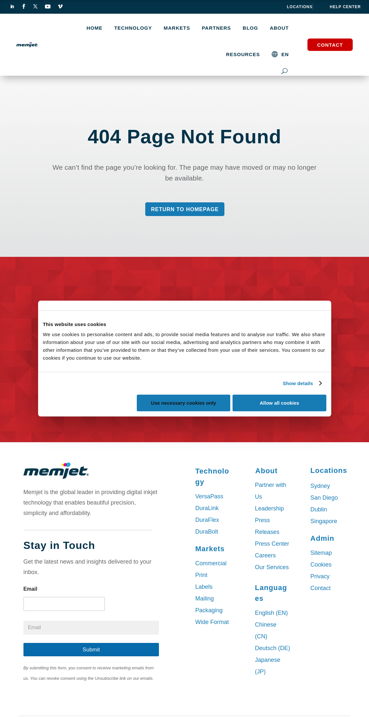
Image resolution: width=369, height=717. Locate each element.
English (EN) (271, 613)
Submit (91, 650)
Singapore (323, 521)
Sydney (320, 486)
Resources (243, 54)
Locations (300, 7)
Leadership (269, 508)
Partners (216, 28)
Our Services (272, 567)
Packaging (209, 610)
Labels (204, 587)
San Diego (324, 497)
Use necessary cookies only (183, 403)
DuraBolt (206, 531)
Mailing (204, 598)
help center (345, 7)
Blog (250, 28)
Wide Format (212, 622)
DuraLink (207, 508)
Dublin (318, 509)
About (279, 28)
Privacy (320, 576)
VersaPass (209, 496)
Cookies (321, 564)
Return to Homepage (185, 209)
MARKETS (177, 28)
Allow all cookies (279, 403)
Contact (330, 45)
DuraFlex (207, 520)
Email (30, 589)
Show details (298, 383)
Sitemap (321, 553)
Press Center (272, 543)
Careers (265, 555)
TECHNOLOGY (133, 28)
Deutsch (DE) (272, 648)
